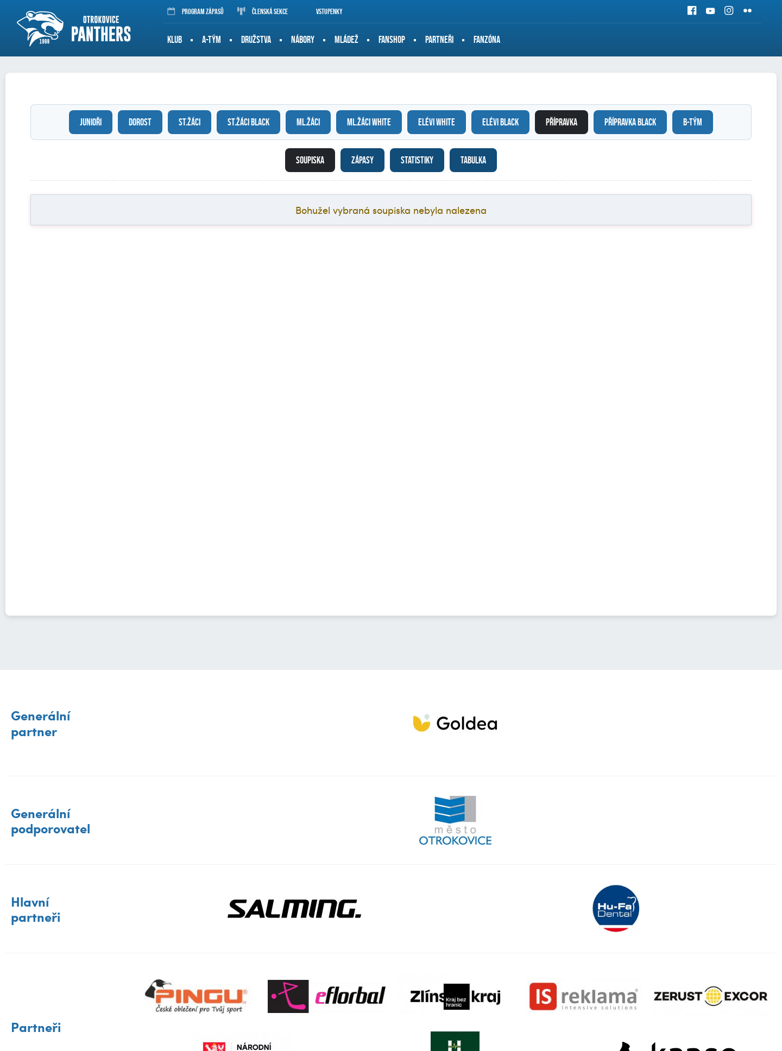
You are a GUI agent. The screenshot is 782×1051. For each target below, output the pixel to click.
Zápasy (362, 160)
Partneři (439, 39)
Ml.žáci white (369, 122)
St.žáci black (248, 122)
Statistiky (417, 160)
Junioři (91, 122)
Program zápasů (195, 11)
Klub (174, 39)
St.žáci (189, 122)
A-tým (211, 39)
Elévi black (500, 122)
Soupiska (310, 160)
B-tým (692, 122)
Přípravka (561, 122)
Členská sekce (262, 11)
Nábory (302, 39)
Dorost (140, 122)
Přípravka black (630, 122)
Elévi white (436, 122)
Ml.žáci (308, 122)
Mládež (346, 39)
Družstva (256, 39)
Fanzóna (487, 39)
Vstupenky (322, 11)
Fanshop (392, 39)
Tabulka (473, 160)
